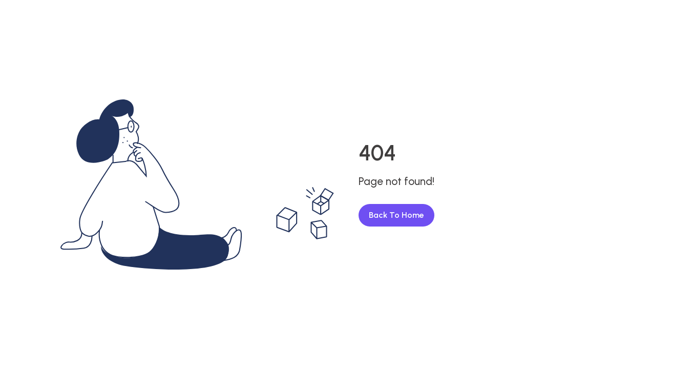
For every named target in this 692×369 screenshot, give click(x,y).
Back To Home (396, 215)
